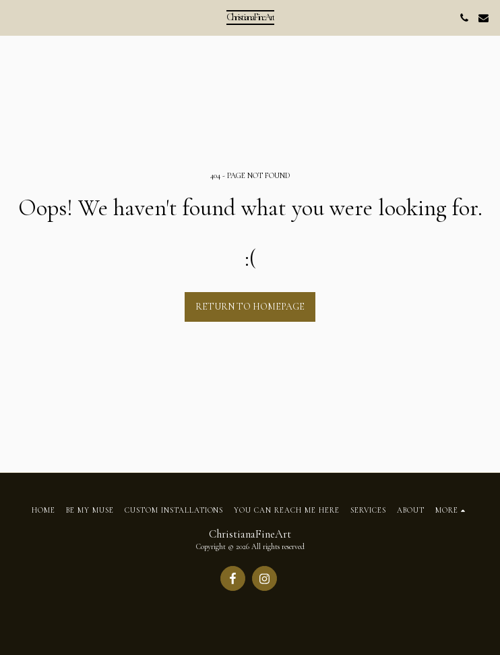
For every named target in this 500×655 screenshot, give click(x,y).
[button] (14, 17)
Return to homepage (250, 306)
